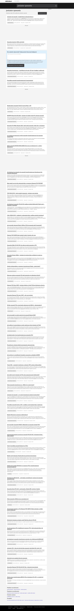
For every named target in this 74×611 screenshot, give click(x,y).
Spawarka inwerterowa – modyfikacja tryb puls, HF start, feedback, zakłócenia (25, 70)
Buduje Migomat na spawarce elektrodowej (17, 414)
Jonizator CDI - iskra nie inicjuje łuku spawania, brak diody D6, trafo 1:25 (24, 548)
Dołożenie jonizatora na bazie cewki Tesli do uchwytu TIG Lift (21, 520)
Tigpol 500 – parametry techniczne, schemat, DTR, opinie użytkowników (24, 365)
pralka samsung (17, 596)
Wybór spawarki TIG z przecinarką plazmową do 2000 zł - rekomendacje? (24, 305)
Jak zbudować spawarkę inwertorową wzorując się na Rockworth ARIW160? (25, 539)
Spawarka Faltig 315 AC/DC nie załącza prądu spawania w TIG (22, 245)
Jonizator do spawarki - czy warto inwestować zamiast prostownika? (23, 394)
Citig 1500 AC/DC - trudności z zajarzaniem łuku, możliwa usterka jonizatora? (25, 215)
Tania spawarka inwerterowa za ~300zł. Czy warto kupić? (20, 384)
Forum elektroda (16, 1)
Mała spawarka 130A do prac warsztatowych (17, 499)
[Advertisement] (26, 33)
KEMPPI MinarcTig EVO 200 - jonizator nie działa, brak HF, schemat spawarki (25, 115)
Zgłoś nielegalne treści (20, 608)
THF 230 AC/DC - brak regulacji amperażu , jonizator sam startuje (22, 193)
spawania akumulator (17, 589)
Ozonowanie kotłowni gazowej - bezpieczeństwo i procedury (34, 600)
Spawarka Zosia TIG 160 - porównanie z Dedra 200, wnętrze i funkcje (23, 489)
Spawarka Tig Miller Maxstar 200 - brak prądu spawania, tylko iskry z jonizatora (26, 125)
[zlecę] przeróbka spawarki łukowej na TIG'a (17, 445)
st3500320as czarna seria (11, 596)
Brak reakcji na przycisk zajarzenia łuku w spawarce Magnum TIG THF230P (25, 183)
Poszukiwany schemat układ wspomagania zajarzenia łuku (20, 345)
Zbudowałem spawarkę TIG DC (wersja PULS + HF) (19, 105)
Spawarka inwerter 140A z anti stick (15, 42)
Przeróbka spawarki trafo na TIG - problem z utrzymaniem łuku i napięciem (24, 404)
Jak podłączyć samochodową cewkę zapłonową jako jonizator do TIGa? (24, 325)
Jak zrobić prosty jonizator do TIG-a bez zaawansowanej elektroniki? (23, 374)
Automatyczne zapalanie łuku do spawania (17, 558)
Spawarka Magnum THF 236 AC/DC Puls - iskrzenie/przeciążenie (22, 567)
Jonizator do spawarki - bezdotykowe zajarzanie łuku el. (20, 16)
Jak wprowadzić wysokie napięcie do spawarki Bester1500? (21, 315)
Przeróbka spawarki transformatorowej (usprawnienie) (20, 80)
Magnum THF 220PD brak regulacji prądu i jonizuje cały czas (21, 235)
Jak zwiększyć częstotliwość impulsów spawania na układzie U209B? (23, 355)
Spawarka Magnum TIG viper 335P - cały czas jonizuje (20, 295)
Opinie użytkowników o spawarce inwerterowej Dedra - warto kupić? (23, 266)
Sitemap (9, 608)
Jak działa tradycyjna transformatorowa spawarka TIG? (20, 335)
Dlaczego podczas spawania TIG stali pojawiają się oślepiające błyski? (23, 275)
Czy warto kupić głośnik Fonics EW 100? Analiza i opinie (15, 600)
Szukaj (56, 6)
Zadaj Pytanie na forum (42, 13)
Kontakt (14, 608)
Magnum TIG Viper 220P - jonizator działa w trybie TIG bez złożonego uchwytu (26, 285)
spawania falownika (10, 589)
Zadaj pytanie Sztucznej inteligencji (15, 65)
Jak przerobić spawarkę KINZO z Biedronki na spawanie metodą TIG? (23, 424)
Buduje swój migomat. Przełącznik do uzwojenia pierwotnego (21, 455)
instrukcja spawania (23, 589)
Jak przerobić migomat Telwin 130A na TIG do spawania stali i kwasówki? (24, 225)
